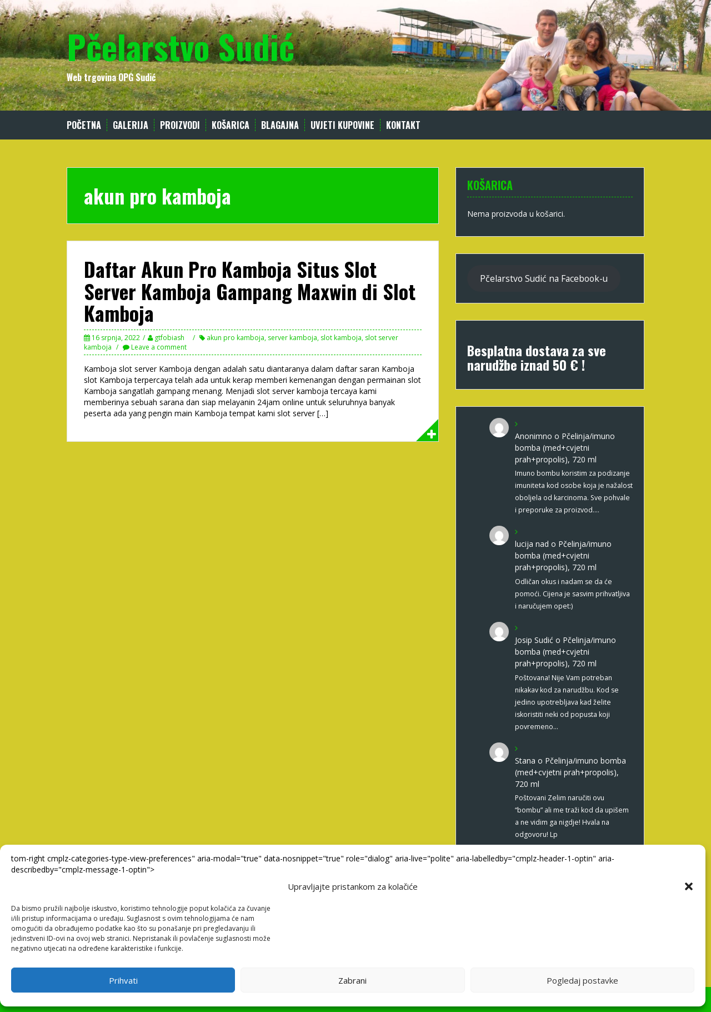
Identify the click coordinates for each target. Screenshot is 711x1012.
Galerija (130, 125)
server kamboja (292, 337)
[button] (688, 886)
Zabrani (352, 980)
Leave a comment (159, 347)
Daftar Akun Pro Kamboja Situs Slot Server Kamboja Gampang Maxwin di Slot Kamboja (249, 290)
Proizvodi (180, 125)
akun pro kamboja (235, 337)
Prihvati (123, 980)
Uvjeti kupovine (342, 125)
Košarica (230, 125)
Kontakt (403, 125)
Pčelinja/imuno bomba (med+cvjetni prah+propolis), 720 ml (565, 448)
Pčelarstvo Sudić (180, 46)
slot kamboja (341, 337)
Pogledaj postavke (582, 980)
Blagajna (280, 125)
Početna (84, 125)
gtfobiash (169, 337)
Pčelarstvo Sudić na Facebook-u (544, 278)
